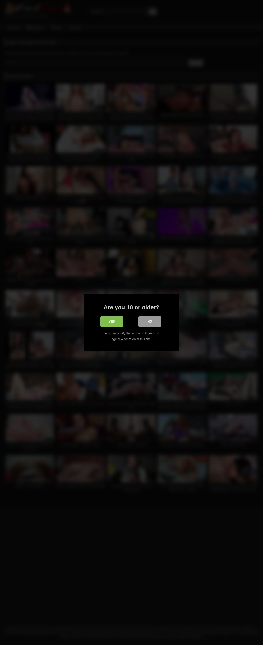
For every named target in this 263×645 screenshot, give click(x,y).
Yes (112, 321)
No (149, 321)
